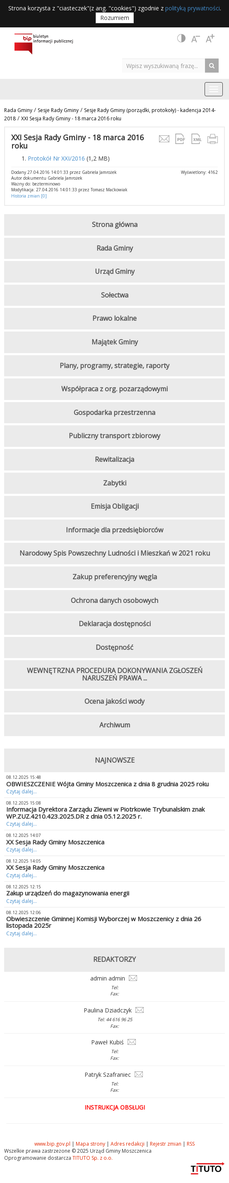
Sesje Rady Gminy (58, 110)
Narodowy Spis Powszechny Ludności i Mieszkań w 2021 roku (114, 553)
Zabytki (114, 483)
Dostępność (114, 647)
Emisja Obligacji (115, 506)
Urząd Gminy (115, 271)
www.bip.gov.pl (52, 1143)
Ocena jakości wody (114, 701)
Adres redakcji (128, 1143)
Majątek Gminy (115, 341)
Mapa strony (90, 1143)
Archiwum (114, 724)
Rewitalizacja (114, 459)
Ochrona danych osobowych (114, 600)
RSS (191, 1143)
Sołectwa (114, 295)
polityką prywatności (192, 8)
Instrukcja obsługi (114, 1107)
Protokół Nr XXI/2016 (56, 158)
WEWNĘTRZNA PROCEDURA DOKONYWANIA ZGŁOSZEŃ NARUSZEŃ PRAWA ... (114, 674)
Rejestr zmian (165, 1143)
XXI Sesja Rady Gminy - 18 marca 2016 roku (71, 118)
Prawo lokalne (114, 318)
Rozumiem (114, 18)
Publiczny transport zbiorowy (114, 435)
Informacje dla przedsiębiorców (114, 529)
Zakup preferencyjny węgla (114, 576)
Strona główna (114, 224)
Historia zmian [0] (29, 196)
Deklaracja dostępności (115, 623)
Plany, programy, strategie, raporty (114, 365)
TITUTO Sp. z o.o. (92, 1157)
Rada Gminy (18, 110)
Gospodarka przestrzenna (114, 412)
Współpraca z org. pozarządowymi (114, 388)
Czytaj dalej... (21, 791)
